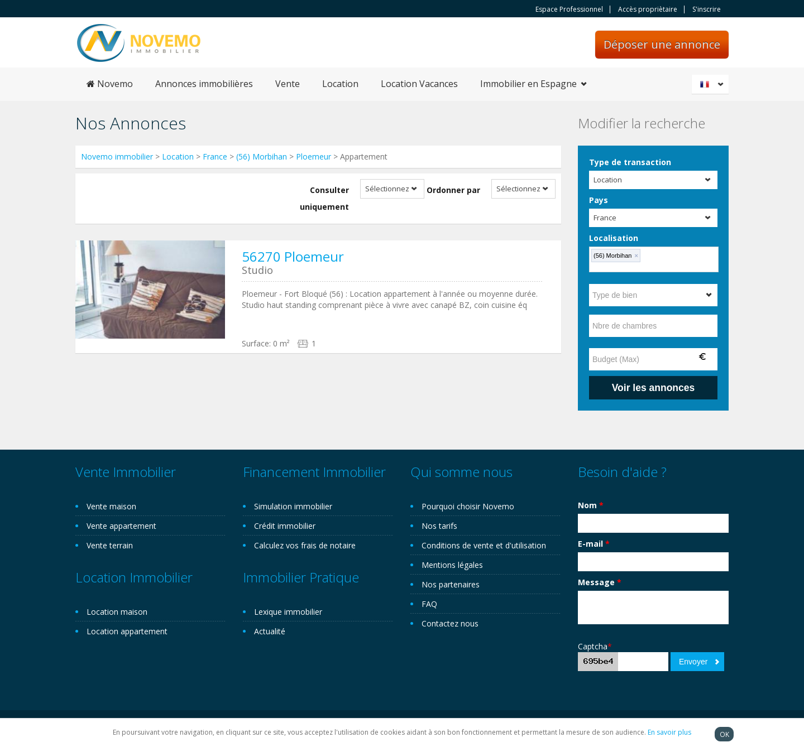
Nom (591, 505)
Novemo (110, 84)
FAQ (429, 604)
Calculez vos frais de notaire (305, 545)
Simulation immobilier (293, 506)
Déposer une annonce (662, 44)
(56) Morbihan (261, 156)
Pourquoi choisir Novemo (468, 506)
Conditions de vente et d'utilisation (484, 545)
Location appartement (127, 631)
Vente (287, 84)
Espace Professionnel (569, 9)
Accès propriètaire (647, 9)
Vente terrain (110, 545)
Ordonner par (453, 190)
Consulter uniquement (324, 198)
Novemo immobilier (117, 156)
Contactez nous (450, 623)
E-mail (594, 543)
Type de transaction (630, 162)
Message (599, 582)
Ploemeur (313, 156)
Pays (598, 200)
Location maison (117, 611)
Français (712, 84)
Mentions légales (452, 565)
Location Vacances (419, 84)
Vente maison (111, 506)
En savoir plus (669, 732)
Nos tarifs (439, 525)
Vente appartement (121, 525)
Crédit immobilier (284, 525)
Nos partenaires (451, 584)
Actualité (269, 631)
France (215, 156)
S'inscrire (706, 9)
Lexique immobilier (288, 611)
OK (724, 734)
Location (340, 84)
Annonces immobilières (204, 84)
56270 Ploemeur (293, 256)
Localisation (613, 238)
